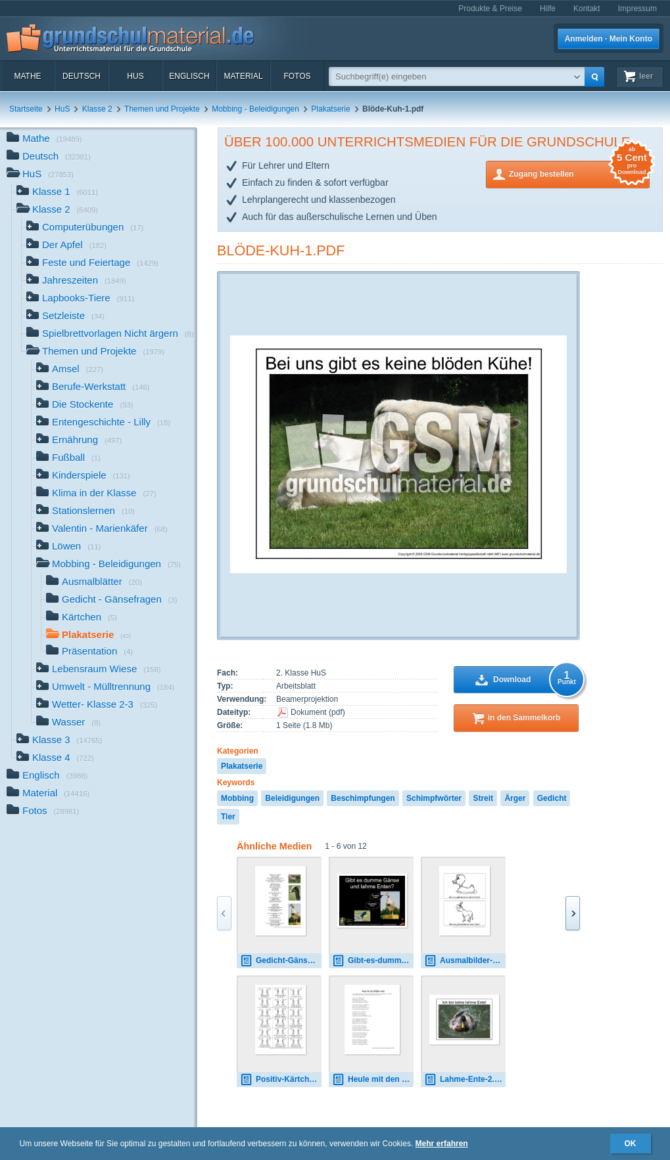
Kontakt (586, 8)
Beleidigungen (292, 798)
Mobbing (237, 798)
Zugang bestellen (579, 173)
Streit (483, 798)
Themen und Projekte (162, 109)
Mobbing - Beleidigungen (255, 109)
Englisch (189, 76)
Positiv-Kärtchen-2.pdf (281, 1079)
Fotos (296, 76)
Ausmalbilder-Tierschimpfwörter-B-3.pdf (465, 961)
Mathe (27, 76)
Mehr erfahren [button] (442, 1143)
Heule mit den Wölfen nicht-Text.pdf (373, 1079)
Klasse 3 (59, 741)
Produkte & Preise (490, 8)
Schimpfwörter (434, 798)
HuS (135, 76)
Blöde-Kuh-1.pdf (281, 250)
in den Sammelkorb (524, 717)
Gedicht (552, 798)
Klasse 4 (55, 758)
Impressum (637, 8)
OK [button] (630, 1143)
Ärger (514, 798)
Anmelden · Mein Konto (608, 38)
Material (243, 76)
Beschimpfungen (363, 798)
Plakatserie (330, 109)
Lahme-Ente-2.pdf (465, 1079)
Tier (228, 816)
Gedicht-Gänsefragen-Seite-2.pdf (281, 961)
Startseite (26, 109)
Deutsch (81, 76)
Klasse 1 (57, 192)
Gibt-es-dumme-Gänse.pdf (373, 961)
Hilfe (548, 8)
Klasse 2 (97, 109)
